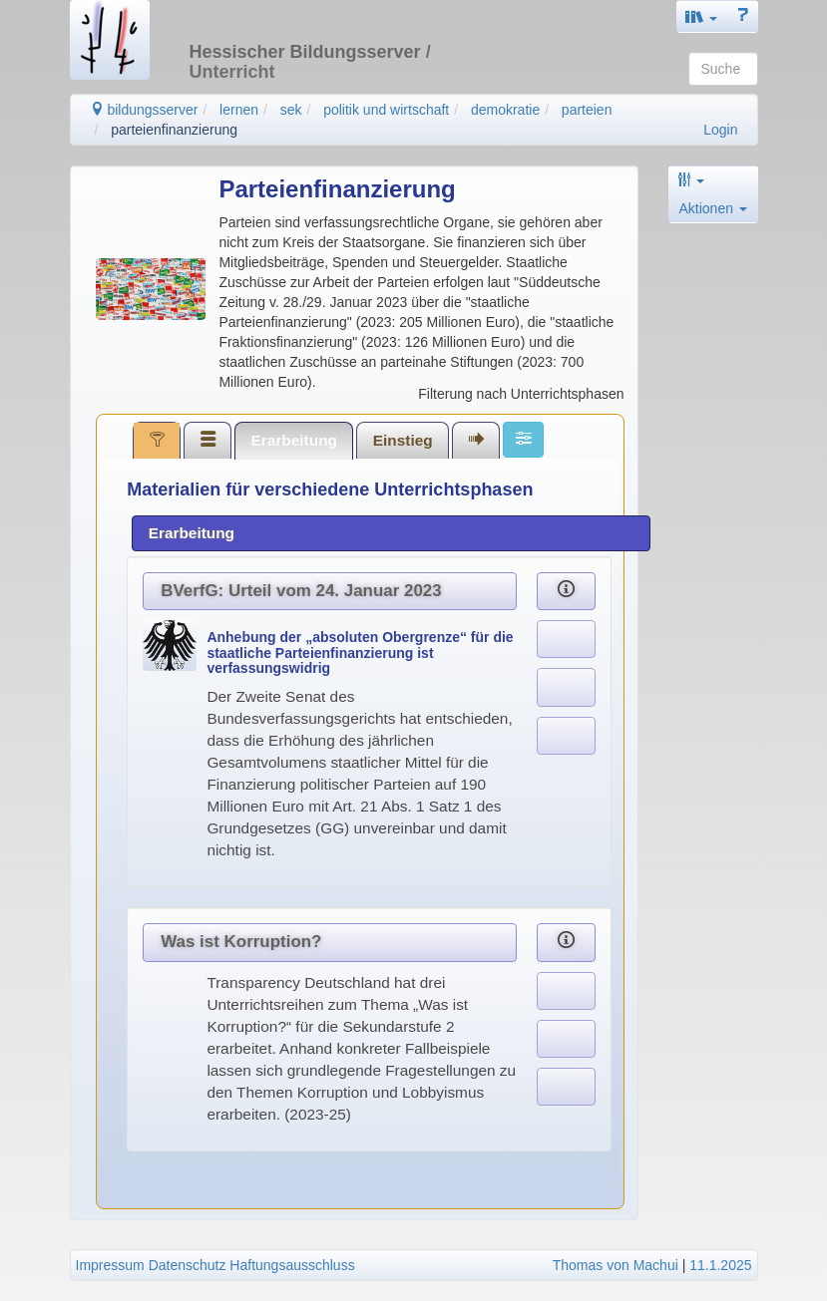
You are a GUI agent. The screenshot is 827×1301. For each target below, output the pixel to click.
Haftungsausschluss (291, 1265)
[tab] (157, 440)
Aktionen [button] (713, 208)
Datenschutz (187, 1265)
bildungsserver (144, 110)
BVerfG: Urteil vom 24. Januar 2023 (301, 590)
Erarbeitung (294, 440)
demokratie (505, 110)
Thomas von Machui (615, 1265)
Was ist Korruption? (241, 941)
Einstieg (403, 440)
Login (720, 130)
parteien (587, 110)
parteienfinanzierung (174, 130)
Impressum (110, 1265)
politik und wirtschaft (386, 110)
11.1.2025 (720, 1265)
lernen (238, 110)
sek (291, 110)
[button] (701, 16)
